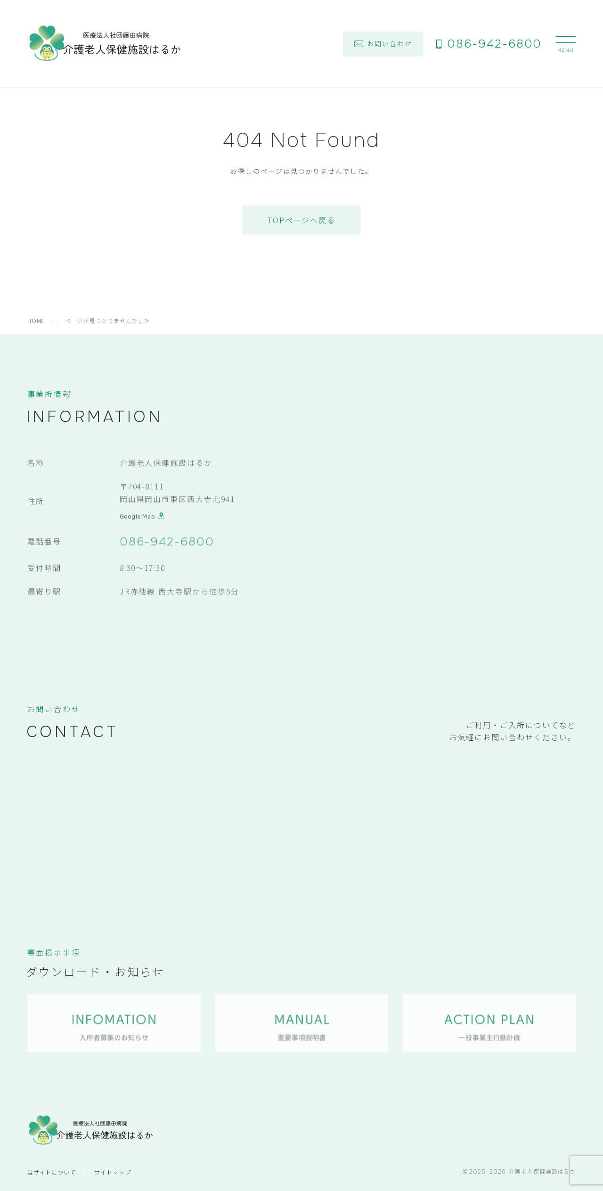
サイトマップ (112, 1172)
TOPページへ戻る (301, 220)
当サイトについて (51, 1172)
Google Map (142, 517)
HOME (36, 320)
